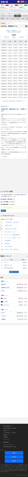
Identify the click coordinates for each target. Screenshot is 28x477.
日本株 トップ (6, 430)
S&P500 (17, 15)
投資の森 (4, 2)
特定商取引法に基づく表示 (9, 446)
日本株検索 (8, 240)
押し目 (22, 1)
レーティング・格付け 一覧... (12, 237)
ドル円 (4, 298)
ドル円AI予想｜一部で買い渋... (12, 222)
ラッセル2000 (24, 15)
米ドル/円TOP (8, 246)
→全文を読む (4, 156)
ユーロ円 (5, 301)
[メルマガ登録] (18, 1)
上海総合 (3, 319)
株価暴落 (5, 437)
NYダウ (3, 15)
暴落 (23, 18)
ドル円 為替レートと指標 (9, 432)
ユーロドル (6, 305)
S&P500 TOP (2, 18)
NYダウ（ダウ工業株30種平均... (13, 234)
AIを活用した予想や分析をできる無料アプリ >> (14, 101)
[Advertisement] (14, 174)
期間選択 (14, 35)
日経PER (7, 243)
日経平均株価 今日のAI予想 (9, 428)
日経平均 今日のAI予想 (10, 228)
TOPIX (2, 290)
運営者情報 (6, 442)
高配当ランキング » (14, 271)
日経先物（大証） (5, 287)
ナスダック (10, 15)
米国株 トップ (6, 434)
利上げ (18, 18)
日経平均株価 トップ (8, 426)
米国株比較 (20, 10)
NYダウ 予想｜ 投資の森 (11, 249)
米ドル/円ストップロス (10, 231)
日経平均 (3, 284)
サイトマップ (6, 439)
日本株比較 (14, 10)
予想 (7, 18)
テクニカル (13, 18)
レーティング (7, 10)
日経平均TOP (8, 225)
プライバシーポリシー (8, 444)
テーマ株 (25, 10)
